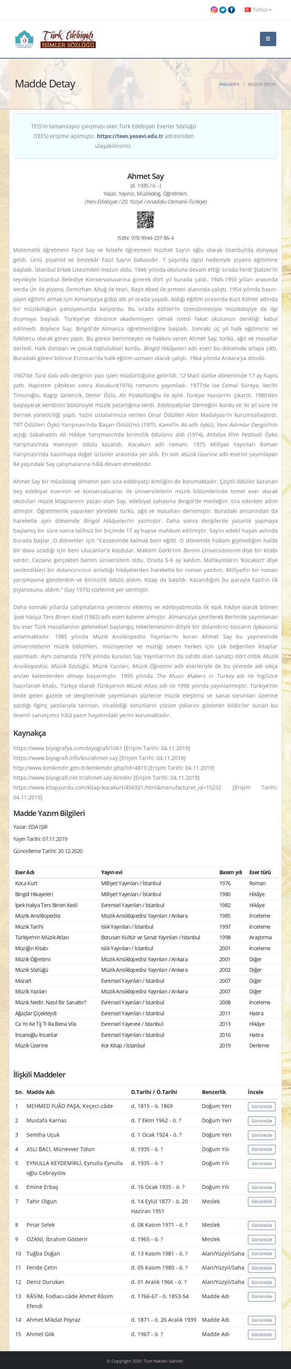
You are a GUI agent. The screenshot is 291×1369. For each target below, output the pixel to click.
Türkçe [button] (258, 9)
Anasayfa (229, 84)
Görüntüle (262, 1106)
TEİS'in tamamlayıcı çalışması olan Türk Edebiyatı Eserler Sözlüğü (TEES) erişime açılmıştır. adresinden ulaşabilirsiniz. (113, 136)
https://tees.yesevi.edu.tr (130, 136)
